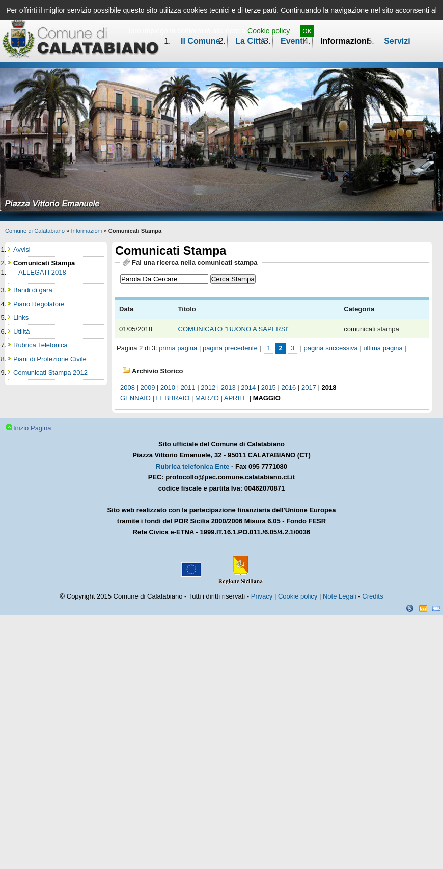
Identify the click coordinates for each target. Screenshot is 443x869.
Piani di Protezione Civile (50, 359)
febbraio (173, 398)
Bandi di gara (32, 290)
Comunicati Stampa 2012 (50, 372)
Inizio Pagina (32, 428)
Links (21, 317)
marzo (207, 398)
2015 (268, 387)
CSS (423, 608)
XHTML (436, 608)
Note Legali (339, 596)
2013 (228, 387)
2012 (208, 387)
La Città (250, 41)
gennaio (135, 398)
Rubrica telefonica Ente (192, 466)
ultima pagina (382, 348)
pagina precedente (230, 348)
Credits (372, 596)
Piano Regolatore (38, 304)
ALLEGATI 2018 (42, 272)
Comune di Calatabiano (35, 231)
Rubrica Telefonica (40, 345)
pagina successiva (331, 348)
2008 (127, 387)
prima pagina (178, 348)
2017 (308, 387)
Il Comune (200, 41)
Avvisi (22, 249)
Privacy (262, 596)
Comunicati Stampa (44, 263)
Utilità (21, 331)
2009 (148, 387)
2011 (188, 387)
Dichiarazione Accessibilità (410, 608)
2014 (248, 387)
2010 (167, 387)
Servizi (397, 41)
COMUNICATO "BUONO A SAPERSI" (235, 329)
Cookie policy (268, 30)
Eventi (293, 41)
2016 (288, 387)
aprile (235, 398)
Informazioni (344, 41)
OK (306, 31)
